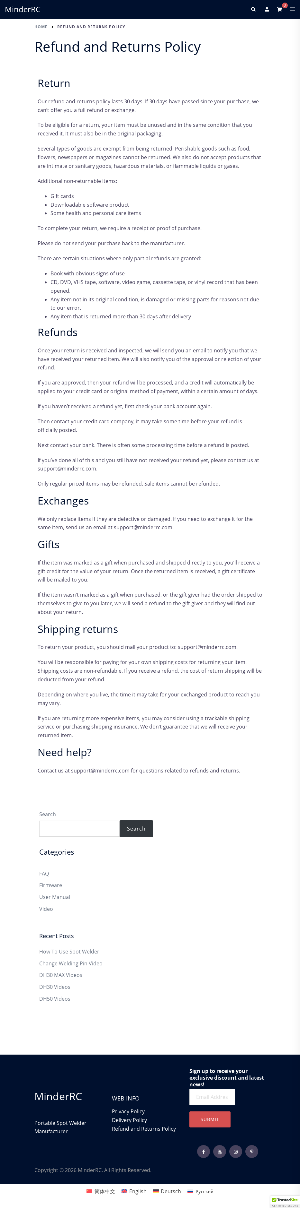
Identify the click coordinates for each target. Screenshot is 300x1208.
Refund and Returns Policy (144, 1128)
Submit (210, 1119)
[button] (253, 9)
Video (46, 908)
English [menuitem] (138, 1191)
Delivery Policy (130, 1120)
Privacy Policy (128, 1111)
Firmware (50, 885)
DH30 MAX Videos (60, 975)
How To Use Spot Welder (69, 951)
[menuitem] (100, 1191)
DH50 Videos (54, 998)
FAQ (44, 873)
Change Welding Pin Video (71, 963)
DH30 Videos (54, 986)
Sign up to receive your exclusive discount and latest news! (226, 1078)
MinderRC (23, 9)
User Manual (54, 897)
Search (47, 814)
